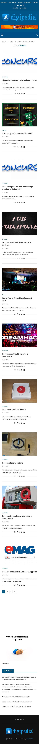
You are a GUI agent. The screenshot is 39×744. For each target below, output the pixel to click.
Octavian (4, 702)
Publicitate (27, 2)
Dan (3, 677)
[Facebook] (15, 719)
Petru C (4, 706)
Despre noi (4, 2)
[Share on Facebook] (17, 94)
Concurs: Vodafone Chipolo (14, 410)
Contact (35, 2)
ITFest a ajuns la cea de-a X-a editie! (17, 133)
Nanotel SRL (29, 739)
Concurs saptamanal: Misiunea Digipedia (19, 572)
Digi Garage (12, 2)
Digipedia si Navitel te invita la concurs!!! (19, 80)
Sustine (20, 2)
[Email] (21, 5)
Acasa (4, 41)
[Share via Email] (24, 94)
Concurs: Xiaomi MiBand (12, 463)
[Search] (37, 35)
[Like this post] (14, 94)
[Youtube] (18, 5)
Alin (3, 684)
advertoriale (5, 663)
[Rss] (23, 5)
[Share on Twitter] (19, 94)
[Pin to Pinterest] (21, 94)
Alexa (3, 697)
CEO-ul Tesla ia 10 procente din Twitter (18, 697)
